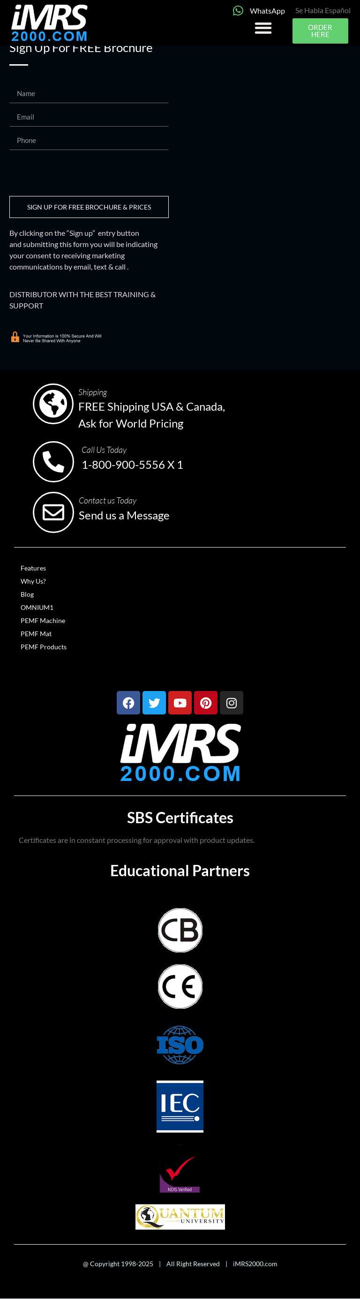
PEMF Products (44, 647)
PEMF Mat (36, 634)
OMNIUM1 (37, 607)
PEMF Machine (43, 620)
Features (33, 568)
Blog (27, 594)
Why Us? (33, 581)
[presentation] (80, 173)
